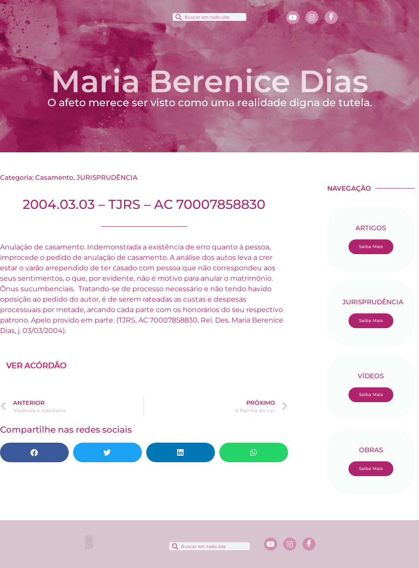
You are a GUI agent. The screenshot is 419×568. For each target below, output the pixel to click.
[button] (86, 16)
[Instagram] (311, 17)
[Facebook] (331, 17)
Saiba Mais (371, 246)
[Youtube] (292, 17)
